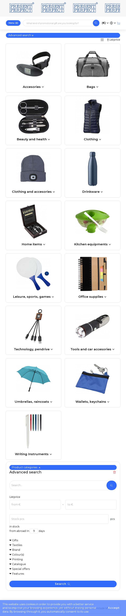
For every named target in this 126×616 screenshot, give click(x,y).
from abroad (17, 531)
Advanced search (21, 35)
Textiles (17, 545)
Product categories (26, 467)
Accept (114, 607)
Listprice (14, 497)
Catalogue (19, 564)
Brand (16, 549)
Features (18, 573)
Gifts (15, 540)
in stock (14, 526)
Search (62, 583)
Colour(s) (18, 554)
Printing (17, 559)
